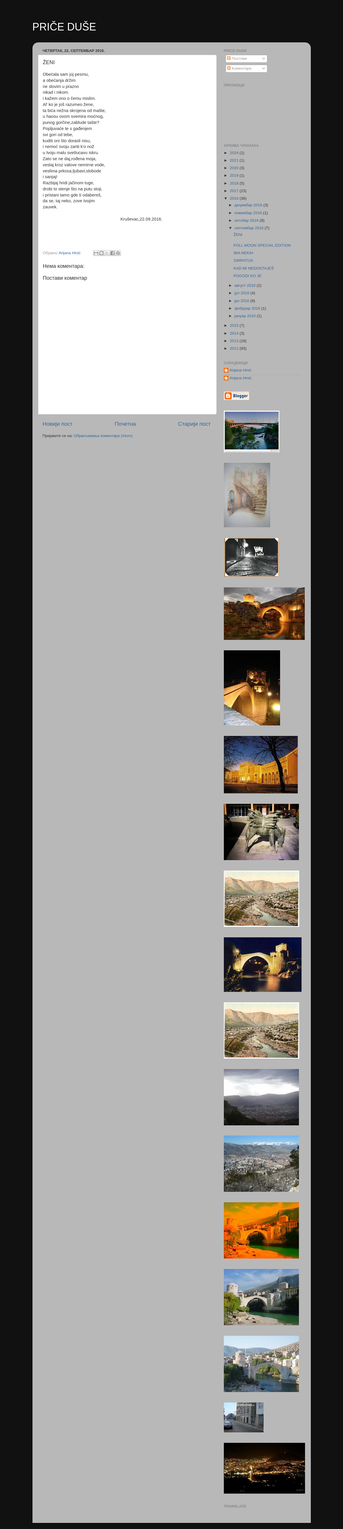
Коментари (239, 68)
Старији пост (194, 424)
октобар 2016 (247, 220)
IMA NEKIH (243, 253)
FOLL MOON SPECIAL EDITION (262, 245)
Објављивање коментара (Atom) (103, 436)
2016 (234, 198)
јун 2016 (243, 301)
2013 (234, 341)
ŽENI (237, 234)
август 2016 (246, 285)
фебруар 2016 (248, 308)
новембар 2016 (249, 213)
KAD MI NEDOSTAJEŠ (253, 268)
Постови (237, 58)
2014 (234, 333)
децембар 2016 (249, 205)
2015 (234, 325)
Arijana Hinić (241, 370)
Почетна (125, 424)
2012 (234, 348)
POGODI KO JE (247, 276)
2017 (234, 191)
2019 (234, 175)
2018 (234, 183)
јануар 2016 (246, 316)
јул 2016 (243, 293)
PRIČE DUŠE (64, 27)
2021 (234, 160)
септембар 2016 (250, 228)
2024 (234, 153)
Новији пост (58, 424)
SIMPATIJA (243, 260)
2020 (234, 168)
